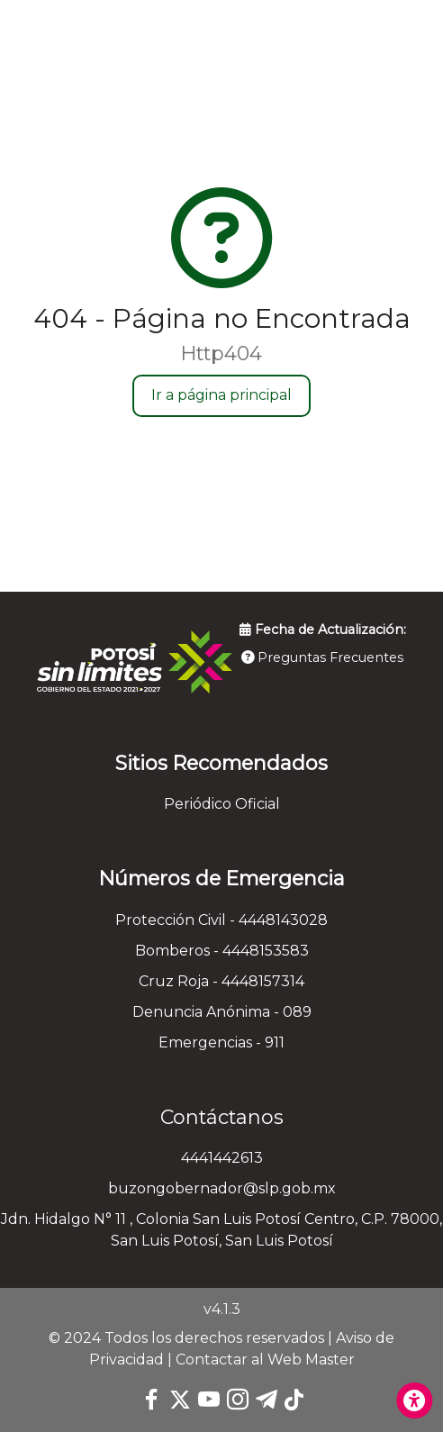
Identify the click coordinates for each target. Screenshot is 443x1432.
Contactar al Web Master (265, 1359)
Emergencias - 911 (221, 1042)
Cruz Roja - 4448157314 (221, 981)
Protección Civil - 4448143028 (221, 920)
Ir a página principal (221, 394)
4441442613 (222, 1157)
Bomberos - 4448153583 (222, 950)
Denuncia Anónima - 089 (222, 1011)
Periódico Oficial (222, 803)
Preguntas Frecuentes (322, 657)
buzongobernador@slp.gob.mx (222, 1188)
